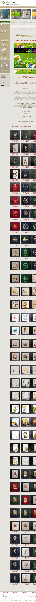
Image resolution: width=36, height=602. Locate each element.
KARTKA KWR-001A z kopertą (26, 583)
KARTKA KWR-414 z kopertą (26, 492)
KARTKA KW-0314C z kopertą (15, 218)
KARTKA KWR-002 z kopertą (15, 570)
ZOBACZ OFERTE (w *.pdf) (30, 77)
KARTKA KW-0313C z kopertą (15, 231)
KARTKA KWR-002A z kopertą (26, 570)
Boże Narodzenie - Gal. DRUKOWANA (5, 39)
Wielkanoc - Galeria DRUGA (4, 29)
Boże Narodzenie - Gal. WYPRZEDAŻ (5, 38)
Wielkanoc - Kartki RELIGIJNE (4, 33)
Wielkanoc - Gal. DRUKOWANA (4, 31)
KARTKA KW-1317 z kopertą (26, 153)
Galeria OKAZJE (27, 40)
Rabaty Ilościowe (15, 592)
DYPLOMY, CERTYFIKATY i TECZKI (5, 47)
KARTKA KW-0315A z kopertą (26, 192)
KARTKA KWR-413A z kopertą (15, 518)
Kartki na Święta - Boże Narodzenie (4, 45)
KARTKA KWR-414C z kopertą (26, 505)
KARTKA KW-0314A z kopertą (26, 205)
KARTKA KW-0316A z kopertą (26, 179)
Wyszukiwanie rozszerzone (3, 77)
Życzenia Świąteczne (24, 592)
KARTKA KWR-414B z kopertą (15, 505)
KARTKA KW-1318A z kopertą (15, 140)
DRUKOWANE (32, 40)
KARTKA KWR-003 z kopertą (15, 557)
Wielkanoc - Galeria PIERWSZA (4, 28)
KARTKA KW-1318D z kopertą (15, 153)
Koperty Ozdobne (3, 50)
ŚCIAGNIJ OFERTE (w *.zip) (21, 77)
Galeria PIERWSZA (17, 40)
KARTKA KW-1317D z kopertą (26, 166)
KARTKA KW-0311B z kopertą (26, 244)
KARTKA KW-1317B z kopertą (15, 166)
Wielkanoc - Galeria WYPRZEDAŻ (4, 30)
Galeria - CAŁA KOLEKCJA (16, 25)
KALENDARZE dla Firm (3, 48)
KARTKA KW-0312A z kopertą (26, 231)
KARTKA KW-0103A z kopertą (15, 257)
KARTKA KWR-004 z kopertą (15, 544)
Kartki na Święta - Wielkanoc (4, 44)
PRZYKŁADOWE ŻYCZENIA (21, 86)
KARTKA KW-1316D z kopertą (15, 179)
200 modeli (27, 121)
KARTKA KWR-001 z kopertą (15, 583)
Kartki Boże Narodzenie (5, 592)
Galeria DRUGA (22, 40)
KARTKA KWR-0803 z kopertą (15, 531)
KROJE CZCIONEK (27, 86)
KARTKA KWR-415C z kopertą (15, 492)
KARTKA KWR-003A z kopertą (26, 557)
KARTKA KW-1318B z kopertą (26, 140)
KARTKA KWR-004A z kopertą (26, 544)
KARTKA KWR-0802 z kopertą (26, 531)
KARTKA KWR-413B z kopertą (26, 518)
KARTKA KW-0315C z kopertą (15, 205)
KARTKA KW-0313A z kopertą (26, 218)
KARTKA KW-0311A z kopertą (15, 244)
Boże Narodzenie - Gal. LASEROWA (5, 40)
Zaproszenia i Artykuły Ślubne (4, 51)
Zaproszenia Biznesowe (3, 49)
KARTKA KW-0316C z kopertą (15, 192)
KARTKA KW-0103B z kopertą (26, 257)
